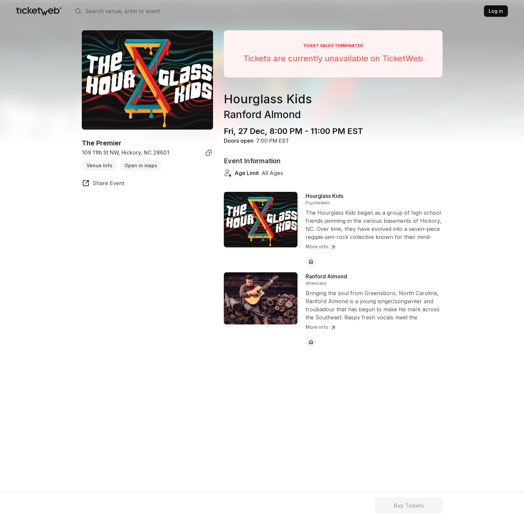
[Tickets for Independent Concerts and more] (39, 11)
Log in (496, 11)
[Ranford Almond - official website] (311, 342)
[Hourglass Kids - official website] (311, 261)
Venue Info (99, 165)
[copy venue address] (208, 152)
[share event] (103, 184)
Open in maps (141, 165)
